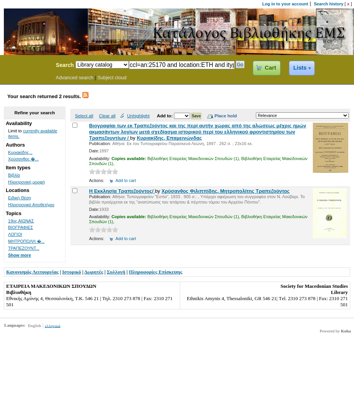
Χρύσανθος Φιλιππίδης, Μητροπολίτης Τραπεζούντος (226, 191)
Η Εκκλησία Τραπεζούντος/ (122, 191)
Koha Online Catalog (26, 66)
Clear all (107, 115)
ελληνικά (52, 325)
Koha (346, 331)
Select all (84, 115)
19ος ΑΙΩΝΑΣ (21, 221)
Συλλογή (116, 272)
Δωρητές (93, 272)
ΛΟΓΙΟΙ (15, 234)
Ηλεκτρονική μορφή (26, 182)
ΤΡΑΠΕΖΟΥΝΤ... (23, 248)
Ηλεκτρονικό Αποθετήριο (31, 204)
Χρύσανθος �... (23, 159)
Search (65, 65)
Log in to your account (285, 4)
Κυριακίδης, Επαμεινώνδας (169, 138)
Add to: (165, 115)
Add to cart (125, 180)
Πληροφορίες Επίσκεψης (155, 272)
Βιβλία (14, 175)
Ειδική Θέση (19, 197)
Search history (329, 4)
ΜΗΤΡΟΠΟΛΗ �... (26, 241)
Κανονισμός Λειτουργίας (32, 272)
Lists (299, 68)
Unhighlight (138, 115)
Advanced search (75, 77)
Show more (19, 255)
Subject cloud (112, 77)
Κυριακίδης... (20, 152)
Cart (270, 68)
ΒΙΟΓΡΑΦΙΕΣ (20, 227)
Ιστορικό (71, 272)
